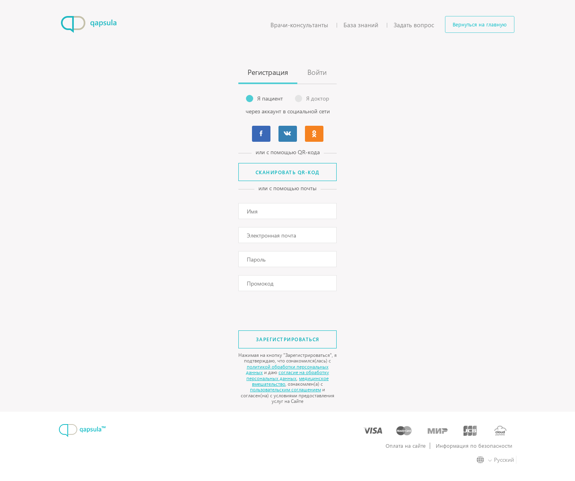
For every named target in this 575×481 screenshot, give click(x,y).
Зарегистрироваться (287, 339)
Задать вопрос (414, 25)
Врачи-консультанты (299, 25)
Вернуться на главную (480, 24)
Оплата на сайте (406, 446)
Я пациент (264, 98)
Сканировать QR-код (288, 172)
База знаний (360, 25)
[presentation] (287, 307)
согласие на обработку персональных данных (287, 375)
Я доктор (312, 98)
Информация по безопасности (474, 446)
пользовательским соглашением (285, 389)
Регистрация (268, 72)
